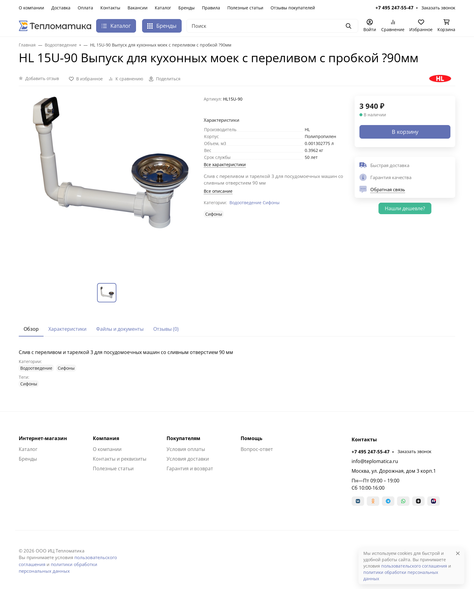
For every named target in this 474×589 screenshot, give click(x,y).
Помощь (251, 438)
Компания (106, 438)
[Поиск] (272, 26)
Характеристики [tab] (67, 329)
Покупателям (183, 438)
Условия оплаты (186, 449)
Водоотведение (245, 202)
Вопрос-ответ (257, 449)
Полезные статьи (245, 8)
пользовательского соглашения (414, 566)
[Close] (457, 553)
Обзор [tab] (31, 329)
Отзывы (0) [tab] (166, 329)
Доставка (60, 8)
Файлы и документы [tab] (120, 329)
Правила (211, 8)
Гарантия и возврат (190, 468)
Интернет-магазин (43, 438)
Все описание (218, 191)
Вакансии (138, 8)
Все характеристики (225, 164)
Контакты (110, 8)
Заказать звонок (438, 8)
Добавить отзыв (42, 78)
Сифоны (271, 202)
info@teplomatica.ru (375, 461)
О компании (31, 8)
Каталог (163, 8)
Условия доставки (188, 458)
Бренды (186, 8)
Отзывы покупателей (293, 8)
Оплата (85, 8)
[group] (107, 184)
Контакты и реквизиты (119, 458)
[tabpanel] (237, 368)
